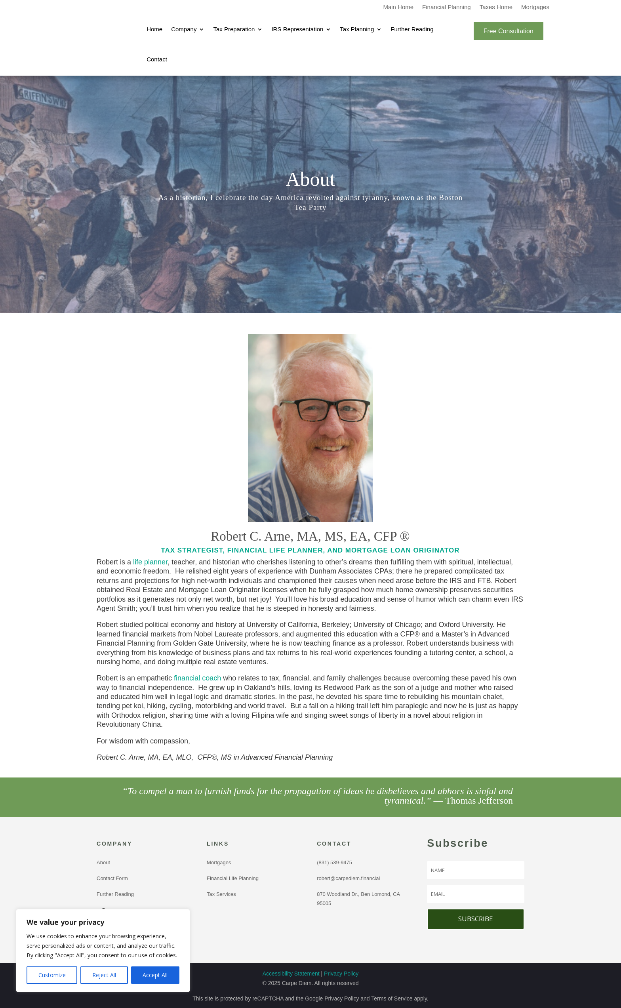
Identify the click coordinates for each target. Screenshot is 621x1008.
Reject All (104, 975)
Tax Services (221, 894)
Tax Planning (357, 29)
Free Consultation (508, 31)
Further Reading (412, 29)
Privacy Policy (341, 973)
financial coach (197, 678)
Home (154, 29)
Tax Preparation (234, 29)
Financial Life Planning (233, 878)
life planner (150, 562)
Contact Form (112, 878)
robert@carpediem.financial (348, 878)
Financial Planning (446, 7)
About (103, 862)
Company (183, 29)
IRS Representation (297, 29)
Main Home (398, 7)
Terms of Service (391, 998)
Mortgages (535, 7)
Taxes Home (496, 7)
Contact (157, 59)
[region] (103, 950)
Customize (52, 975)
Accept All (155, 975)
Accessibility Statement (291, 973)
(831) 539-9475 (336, 862)
